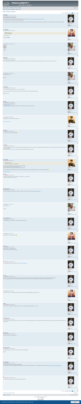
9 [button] (76, 13)
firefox (49, 147)
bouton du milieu (6, 347)
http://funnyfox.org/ (6, 205)
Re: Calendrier (6, 29)
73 (69, 38)
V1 (3, 260)
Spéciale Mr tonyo (6, 188)
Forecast (4, 174)
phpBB (38, 396)
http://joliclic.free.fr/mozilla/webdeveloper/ (55, 365)
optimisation (5, 86)
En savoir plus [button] (30, 402)
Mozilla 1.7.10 (5, 332)
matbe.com (7, 93)
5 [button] (73, 13)
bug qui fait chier (6, 318)
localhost (5, 130)
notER (4, 303)
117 (69, 125)
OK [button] (75, 402)
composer (5, 144)
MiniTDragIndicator (38, 191)
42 (69, 52)
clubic (16, 249)
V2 (3, 376)
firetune (4, 101)
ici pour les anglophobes (23, 263)
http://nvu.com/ (13, 149)
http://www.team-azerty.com (6, 121)
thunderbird (59, 147)
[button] (66, 13)
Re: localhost (5, 159)
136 (69, 24)
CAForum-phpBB (42, 397)
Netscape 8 (5, 57)
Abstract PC (15, 177)
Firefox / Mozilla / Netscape (9, 11)
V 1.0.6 (4, 275)
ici (8, 248)
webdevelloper (6, 362)
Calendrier (5, 14)
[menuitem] (4, 7)
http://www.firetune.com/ (6, 104)
